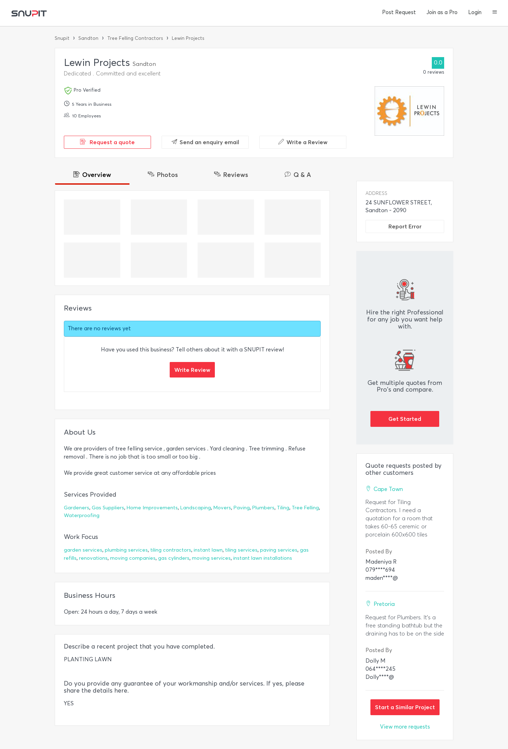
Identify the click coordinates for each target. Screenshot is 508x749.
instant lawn (208, 550)
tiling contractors (170, 550)
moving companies (133, 558)
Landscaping (195, 508)
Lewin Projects (188, 38)
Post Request (399, 12)
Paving (242, 508)
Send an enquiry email (205, 142)
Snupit (62, 38)
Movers (222, 508)
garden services (83, 550)
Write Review (192, 369)
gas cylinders (173, 558)
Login (475, 12)
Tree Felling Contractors (135, 38)
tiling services (241, 550)
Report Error (405, 226)
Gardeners (76, 508)
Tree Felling (305, 508)
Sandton (88, 38)
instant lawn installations (262, 558)
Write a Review (302, 142)
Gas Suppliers (108, 508)
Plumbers (263, 508)
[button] (495, 12)
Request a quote (107, 142)
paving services (278, 550)
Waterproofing (81, 515)
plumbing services (126, 550)
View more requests (405, 726)
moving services (211, 558)
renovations (93, 558)
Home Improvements (152, 508)
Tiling (283, 508)
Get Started (404, 418)
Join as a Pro (442, 12)
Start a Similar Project (405, 707)
